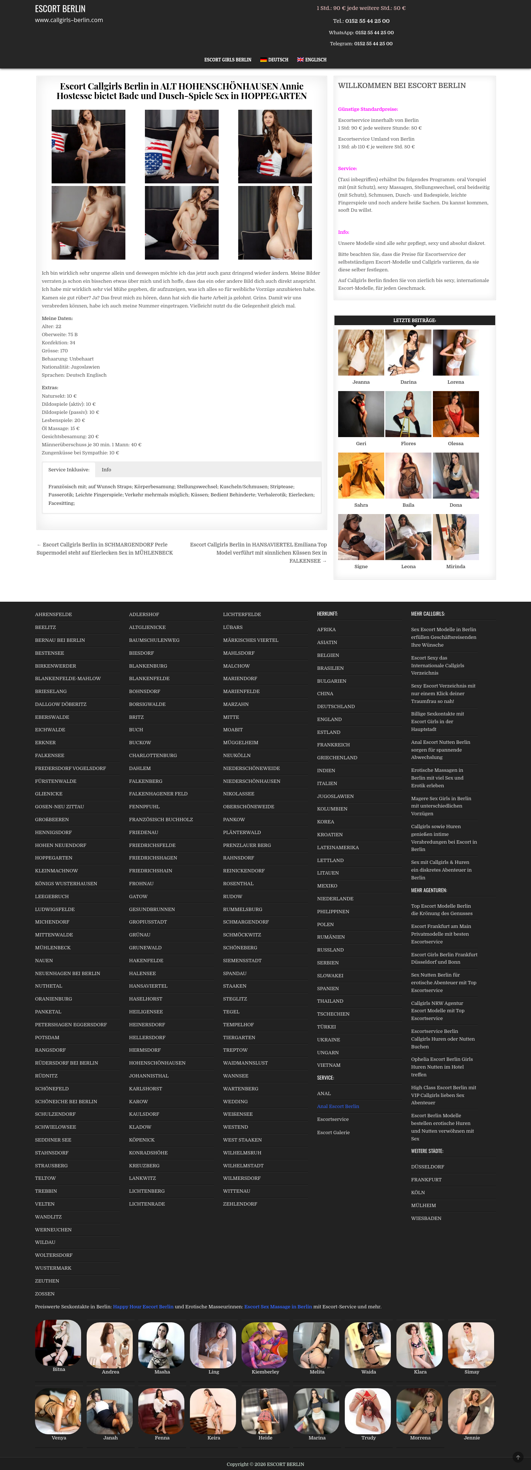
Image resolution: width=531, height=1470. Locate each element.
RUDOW (232, 896)
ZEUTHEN (47, 1281)
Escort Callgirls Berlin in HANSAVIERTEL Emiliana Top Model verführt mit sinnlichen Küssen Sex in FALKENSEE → (258, 553)
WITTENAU (236, 1191)
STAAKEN (234, 986)
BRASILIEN (330, 668)
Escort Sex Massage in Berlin (278, 1306)
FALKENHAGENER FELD (158, 793)
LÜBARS (233, 627)
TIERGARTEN (239, 1037)
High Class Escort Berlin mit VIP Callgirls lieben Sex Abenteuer (443, 1095)
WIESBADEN (426, 1218)
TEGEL (231, 1011)
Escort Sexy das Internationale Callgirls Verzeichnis (437, 665)
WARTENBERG (240, 1088)
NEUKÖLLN (237, 755)
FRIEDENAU (143, 832)
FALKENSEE (49, 755)
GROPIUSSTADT (148, 922)
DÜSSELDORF (427, 1167)
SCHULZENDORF (55, 1114)
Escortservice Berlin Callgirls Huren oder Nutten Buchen (443, 1038)
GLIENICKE (48, 793)
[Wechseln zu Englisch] (312, 60)
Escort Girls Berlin (227, 60)
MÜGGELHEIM (240, 742)
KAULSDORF (144, 1114)
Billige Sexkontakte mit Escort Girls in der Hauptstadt (437, 721)
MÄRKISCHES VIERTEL (250, 640)
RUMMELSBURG (243, 909)
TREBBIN (46, 1191)
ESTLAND (328, 732)
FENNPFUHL (144, 806)
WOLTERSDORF (54, 1255)
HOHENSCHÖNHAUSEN (157, 1063)
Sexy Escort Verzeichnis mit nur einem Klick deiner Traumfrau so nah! (443, 693)
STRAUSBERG (51, 1165)
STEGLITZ (235, 999)
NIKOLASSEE (238, 793)
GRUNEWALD (145, 947)
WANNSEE (236, 1076)
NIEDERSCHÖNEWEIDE (251, 768)
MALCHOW (236, 666)
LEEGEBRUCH (52, 896)
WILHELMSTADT (243, 1165)
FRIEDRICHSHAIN (150, 870)
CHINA (325, 693)
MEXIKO (327, 886)
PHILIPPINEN (333, 911)
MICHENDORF (52, 922)
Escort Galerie (333, 1132)
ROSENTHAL (238, 883)
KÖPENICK (142, 1140)
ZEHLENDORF (240, 1204)
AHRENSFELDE (53, 614)
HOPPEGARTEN (53, 858)
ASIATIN (327, 642)
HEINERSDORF (147, 1024)
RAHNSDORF (238, 858)
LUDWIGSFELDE (55, 909)
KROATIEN (330, 834)
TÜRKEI (326, 1027)
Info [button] (106, 469)
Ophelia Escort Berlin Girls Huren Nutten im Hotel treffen (442, 1066)
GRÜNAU (139, 935)
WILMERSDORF (242, 1178)
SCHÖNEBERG (240, 947)
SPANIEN (328, 988)
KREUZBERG (144, 1165)
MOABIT (233, 729)
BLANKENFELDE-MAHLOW (68, 678)
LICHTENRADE (147, 1204)
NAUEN (44, 960)
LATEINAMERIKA (338, 847)
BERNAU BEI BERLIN (60, 640)
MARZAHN (236, 704)
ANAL (324, 1093)
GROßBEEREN (52, 819)
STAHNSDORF (52, 1153)
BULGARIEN (331, 681)
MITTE (231, 717)
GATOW (138, 896)
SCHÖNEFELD (52, 1088)
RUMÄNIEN (331, 937)
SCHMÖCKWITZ (242, 935)
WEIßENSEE (238, 1114)
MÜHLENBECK (53, 947)
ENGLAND (329, 719)
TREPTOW (235, 1050)
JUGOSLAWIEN (335, 796)
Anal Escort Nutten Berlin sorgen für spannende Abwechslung (441, 749)
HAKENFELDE (146, 960)
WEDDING (235, 1101)
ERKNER (45, 742)
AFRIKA (326, 629)
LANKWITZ (142, 1178)
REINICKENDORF (244, 870)
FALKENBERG (145, 781)
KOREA (325, 821)
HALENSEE (142, 973)
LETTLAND (330, 860)
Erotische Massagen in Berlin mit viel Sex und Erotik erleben (437, 777)
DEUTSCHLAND (336, 706)
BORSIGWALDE (147, 704)
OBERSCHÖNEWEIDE (248, 806)
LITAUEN (328, 873)
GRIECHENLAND (337, 757)
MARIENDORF (240, 678)
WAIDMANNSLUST (245, 1063)
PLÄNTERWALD (242, 832)
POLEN (325, 924)
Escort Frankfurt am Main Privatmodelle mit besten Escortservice (441, 934)
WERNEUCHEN (53, 1229)
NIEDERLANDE (335, 898)
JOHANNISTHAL (149, 1076)
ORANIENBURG (53, 999)
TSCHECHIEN (333, 1014)
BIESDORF (141, 653)
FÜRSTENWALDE (55, 781)
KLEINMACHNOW (56, 870)
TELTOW (45, 1178)
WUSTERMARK (53, 1268)
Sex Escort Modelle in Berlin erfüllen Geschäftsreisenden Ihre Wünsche (443, 637)
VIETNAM (329, 1065)
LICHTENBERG (147, 1191)
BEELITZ (45, 627)
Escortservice (333, 1119)
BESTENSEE (49, 653)
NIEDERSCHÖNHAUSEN (252, 781)
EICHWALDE (50, 729)
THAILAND (330, 1001)
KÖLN (418, 1192)
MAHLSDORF (238, 653)
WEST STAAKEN (242, 1140)
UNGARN (328, 1052)
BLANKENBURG (148, 666)
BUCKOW (140, 742)
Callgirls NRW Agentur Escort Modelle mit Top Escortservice (438, 1010)
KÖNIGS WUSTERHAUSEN (66, 883)
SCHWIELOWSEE (55, 1127)
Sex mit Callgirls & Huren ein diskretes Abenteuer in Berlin (441, 869)
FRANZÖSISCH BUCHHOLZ (161, 819)
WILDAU (45, 1242)
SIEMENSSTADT (242, 960)
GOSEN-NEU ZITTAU (59, 806)
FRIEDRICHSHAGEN (153, 858)
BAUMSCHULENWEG (154, 640)
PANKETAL (48, 1011)
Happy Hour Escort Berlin (143, 1306)
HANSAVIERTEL (148, 986)
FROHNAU (141, 883)
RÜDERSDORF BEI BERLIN (66, 1063)
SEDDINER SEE (53, 1140)
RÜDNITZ (46, 1076)
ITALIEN (327, 783)
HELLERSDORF (147, 1037)
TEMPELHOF (238, 1024)
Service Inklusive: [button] (69, 469)
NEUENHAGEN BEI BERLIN (67, 973)
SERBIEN (328, 963)
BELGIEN (328, 655)
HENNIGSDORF (53, 832)
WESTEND (235, 1127)
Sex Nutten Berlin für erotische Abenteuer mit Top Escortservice (443, 982)
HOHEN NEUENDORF (60, 845)
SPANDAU (235, 973)
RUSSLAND (330, 950)
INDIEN (326, 770)
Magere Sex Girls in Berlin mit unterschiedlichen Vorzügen (441, 806)
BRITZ (136, 717)
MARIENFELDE (241, 691)
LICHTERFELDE (242, 614)
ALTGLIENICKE (147, 627)
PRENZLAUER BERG (247, 845)
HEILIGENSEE (146, 1011)
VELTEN (45, 1204)
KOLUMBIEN (332, 809)
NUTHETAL (48, 986)
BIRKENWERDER (55, 666)
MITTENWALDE (54, 935)
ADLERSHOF (144, 614)
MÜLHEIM (423, 1205)
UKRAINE (328, 1039)
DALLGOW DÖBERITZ (61, 704)
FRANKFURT (426, 1179)
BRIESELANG (51, 691)
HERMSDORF (145, 1050)
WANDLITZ (48, 1217)
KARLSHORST (145, 1088)
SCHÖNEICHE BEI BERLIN (66, 1101)
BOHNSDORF (144, 691)
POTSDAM (47, 1037)
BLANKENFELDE (149, 678)
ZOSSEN (45, 1294)
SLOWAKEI (330, 975)
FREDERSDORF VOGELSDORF (70, 768)
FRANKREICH (333, 745)
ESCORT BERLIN (60, 8)
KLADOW (140, 1127)
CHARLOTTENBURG (153, 755)
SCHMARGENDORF (246, 922)
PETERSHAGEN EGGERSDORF (71, 1024)
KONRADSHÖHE (148, 1153)
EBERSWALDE (52, 717)
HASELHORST (145, 999)
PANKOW (234, 819)
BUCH (136, 729)
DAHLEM (140, 768)
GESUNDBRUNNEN (152, 909)
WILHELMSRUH (242, 1153)
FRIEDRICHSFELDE (152, 845)
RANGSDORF (50, 1050)
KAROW (138, 1101)
